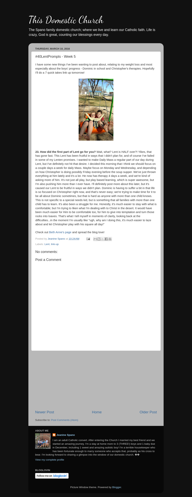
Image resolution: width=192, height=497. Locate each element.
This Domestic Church (65, 20)
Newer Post (44, 412)
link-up (55, 244)
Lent (46, 244)
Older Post (148, 412)
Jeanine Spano (65, 434)
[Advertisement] (96, 380)
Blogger (116, 487)
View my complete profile (49, 459)
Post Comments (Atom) (64, 420)
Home (97, 412)
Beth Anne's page (60, 232)
